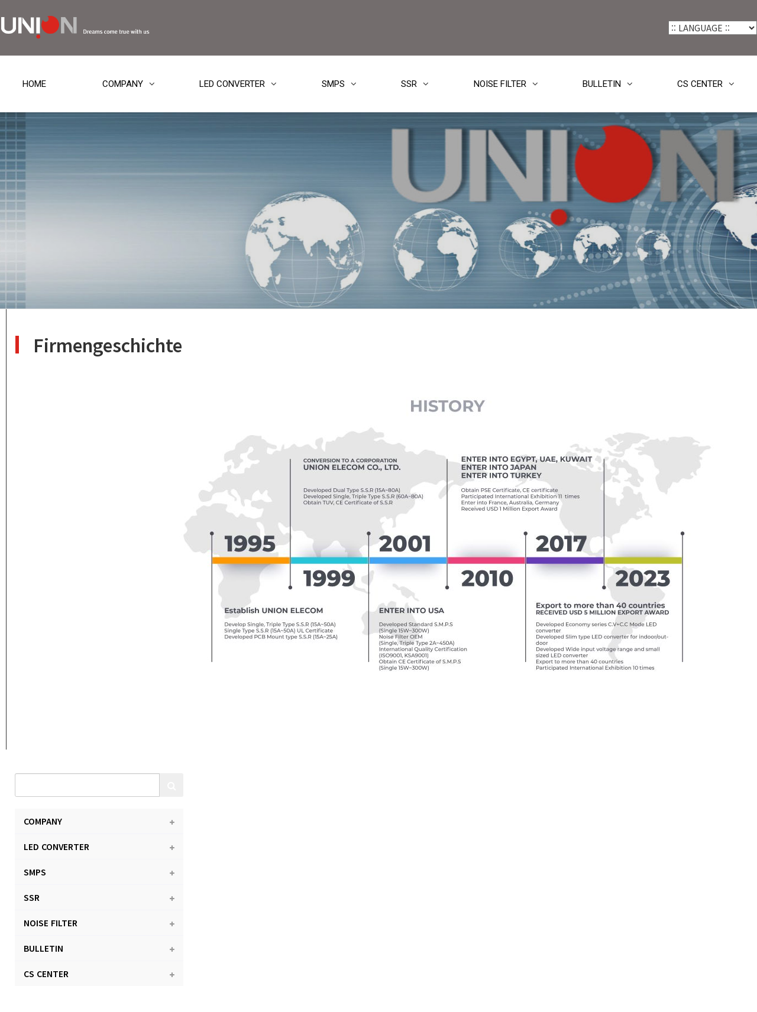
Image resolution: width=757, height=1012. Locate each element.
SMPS (333, 84)
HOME (34, 84)
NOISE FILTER (500, 84)
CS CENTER (700, 84)
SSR (409, 84)
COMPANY (122, 84)
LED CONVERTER (232, 84)
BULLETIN (602, 84)
